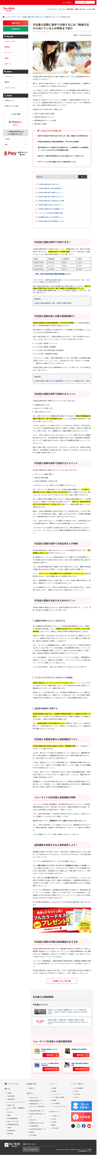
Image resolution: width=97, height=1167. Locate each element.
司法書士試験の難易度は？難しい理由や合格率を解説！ (53, 303)
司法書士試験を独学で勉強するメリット (51, 192)
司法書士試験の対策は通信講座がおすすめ (51, 221)
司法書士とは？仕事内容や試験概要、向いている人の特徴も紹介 (67, 1010)
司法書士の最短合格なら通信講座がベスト (51, 209)
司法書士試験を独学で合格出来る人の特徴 (51, 201)
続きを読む (50, 1013)
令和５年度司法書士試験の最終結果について (55, 274)
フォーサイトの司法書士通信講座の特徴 (51, 213)
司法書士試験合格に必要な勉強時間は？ (51, 188)
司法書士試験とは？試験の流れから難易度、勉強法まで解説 (66, 1020)
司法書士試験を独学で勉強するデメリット (51, 197)
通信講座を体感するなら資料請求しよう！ (51, 217)
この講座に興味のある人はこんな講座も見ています (16, 133)
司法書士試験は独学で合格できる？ (49, 184)
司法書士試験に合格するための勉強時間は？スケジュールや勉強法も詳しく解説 (61, 381)
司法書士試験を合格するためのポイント (51, 205)
